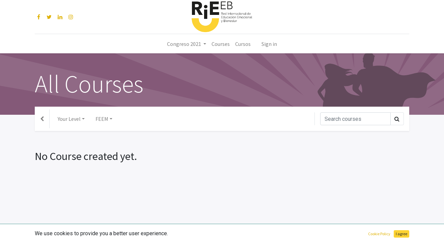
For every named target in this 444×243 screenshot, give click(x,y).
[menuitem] (220, 44)
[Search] (355, 118)
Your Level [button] (69, 118)
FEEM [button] (101, 118)
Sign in (269, 43)
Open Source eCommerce (379, 233)
